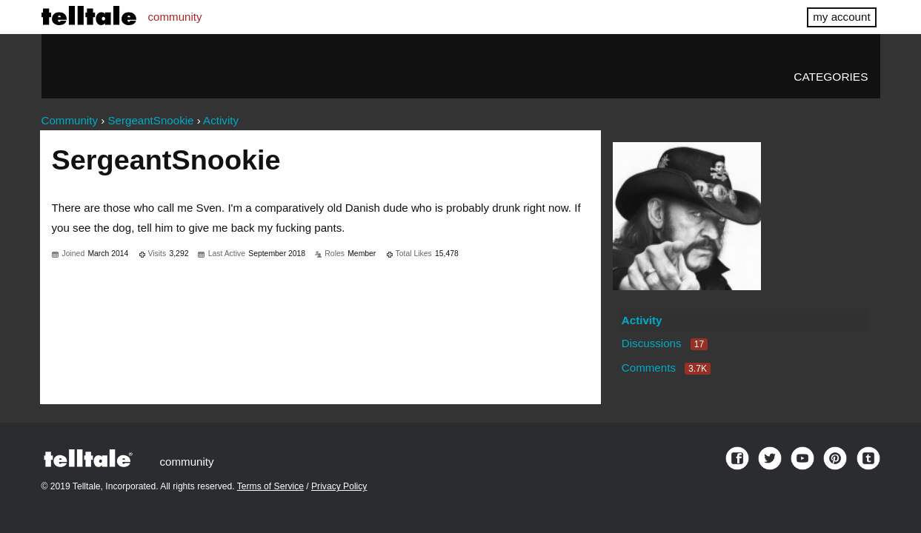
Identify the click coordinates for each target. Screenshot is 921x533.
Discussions (665, 343)
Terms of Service (270, 486)
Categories (831, 76)
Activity (642, 320)
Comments (666, 367)
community (175, 16)
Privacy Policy (339, 486)
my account (841, 16)
